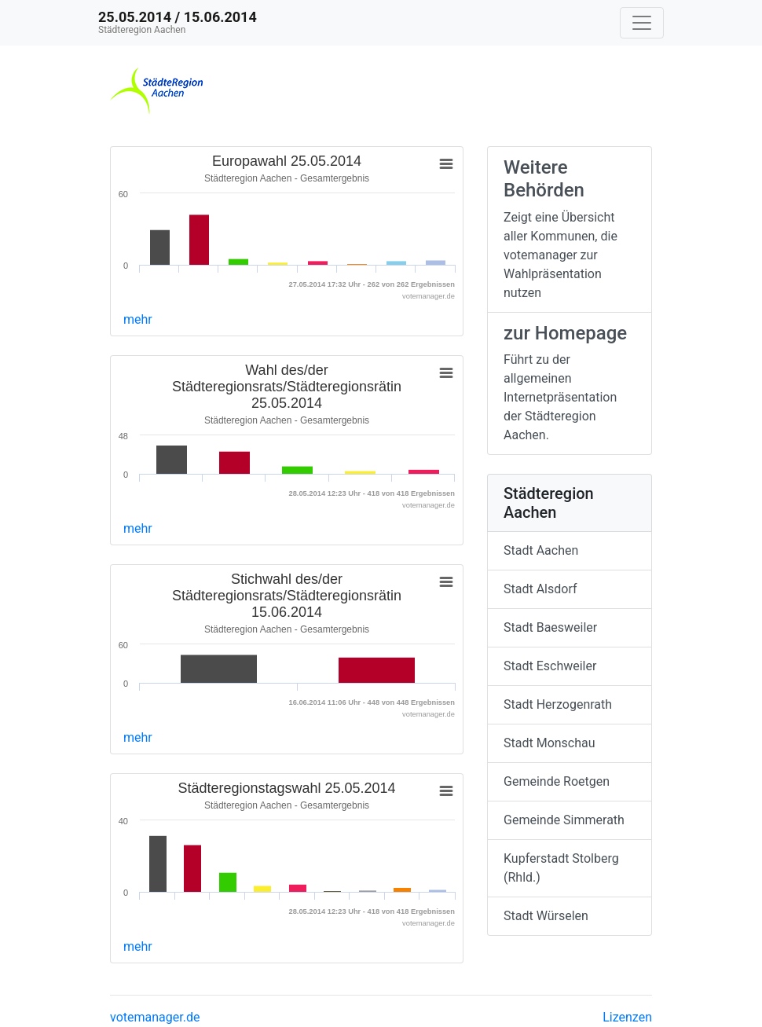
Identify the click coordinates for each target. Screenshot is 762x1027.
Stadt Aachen (541, 550)
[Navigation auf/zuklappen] (642, 23)
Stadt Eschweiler (550, 665)
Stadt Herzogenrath (558, 704)
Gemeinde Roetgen (557, 781)
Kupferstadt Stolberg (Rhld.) (561, 868)
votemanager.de (155, 1017)
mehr (137, 319)
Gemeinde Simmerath (564, 819)
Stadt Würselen (546, 915)
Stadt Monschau (549, 742)
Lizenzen (627, 1017)
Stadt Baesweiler (550, 627)
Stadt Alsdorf (540, 588)
